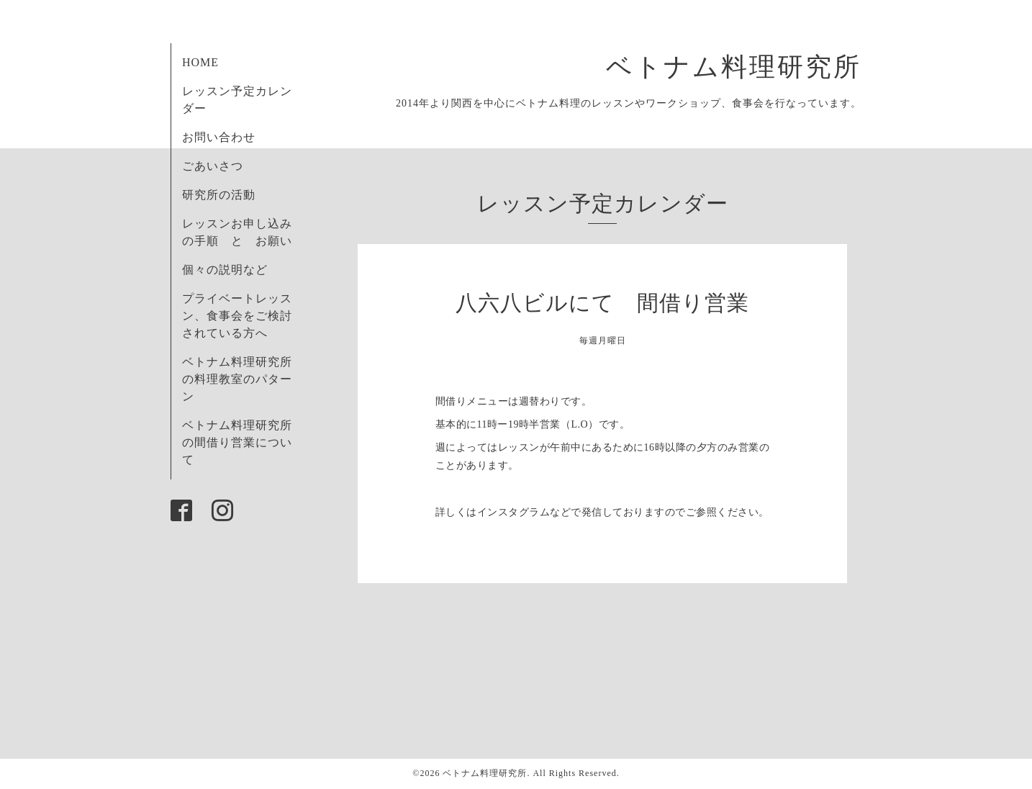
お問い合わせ (218, 137)
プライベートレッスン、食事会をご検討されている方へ (237, 315)
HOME (200, 62)
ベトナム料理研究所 (748, 67)
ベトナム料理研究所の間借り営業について (237, 442)
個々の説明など (225, 269)
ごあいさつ (212, 166)
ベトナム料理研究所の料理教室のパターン (237, 379)
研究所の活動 (218, 195)
